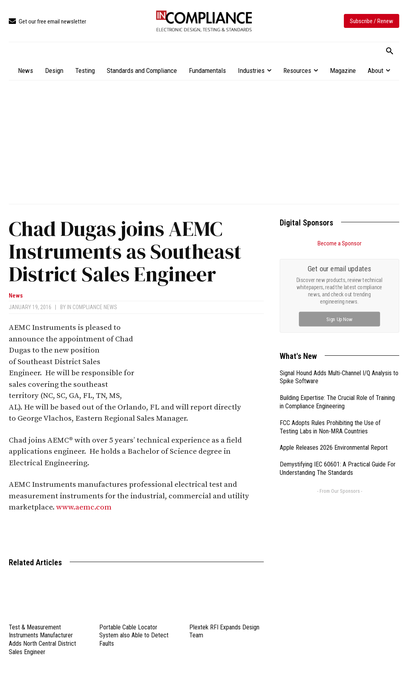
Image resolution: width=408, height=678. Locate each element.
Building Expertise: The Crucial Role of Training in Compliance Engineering (337, 402)
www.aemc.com (84, 507)
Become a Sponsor (339, 243)
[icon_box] (47, 22)
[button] (389, 51)
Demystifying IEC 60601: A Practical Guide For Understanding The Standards (338, 468)
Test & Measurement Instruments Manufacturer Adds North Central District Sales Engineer (42, 639)
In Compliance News (92, 307)
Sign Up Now (339, 319)
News (16, 296)
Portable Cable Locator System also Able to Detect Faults (134, 635)
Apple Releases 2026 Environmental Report (334, 447)
